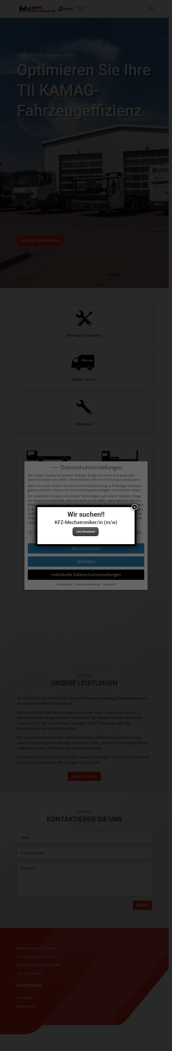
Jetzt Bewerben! (85, 531)
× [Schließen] (134, 507)
